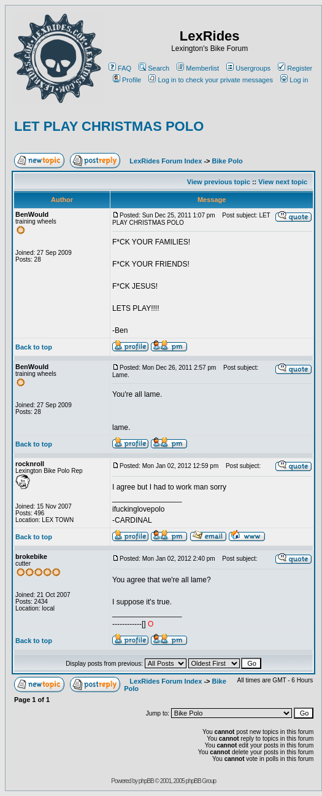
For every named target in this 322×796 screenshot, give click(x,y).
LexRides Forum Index (165, 161)
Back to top (33, 347)
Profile (127, 80)
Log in (294, 80)
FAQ (120, 68)
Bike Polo (227, 161)
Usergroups (248, 68)
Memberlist (198, 68)
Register (295, 68)
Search (154, 68)
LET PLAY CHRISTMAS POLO (109, 126)
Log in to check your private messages (210, 80)
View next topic (282, 181)
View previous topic (218, 181)
